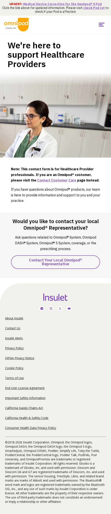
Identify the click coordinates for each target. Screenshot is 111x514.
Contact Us (12, 328)
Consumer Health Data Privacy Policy (30, 428)
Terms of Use (14, 378)
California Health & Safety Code (26, 418)
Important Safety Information (25, 398)
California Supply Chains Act (24, 408)
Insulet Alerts (14, 338)
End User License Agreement (25, 388)
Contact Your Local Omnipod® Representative (55, 262)
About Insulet (14, 318)
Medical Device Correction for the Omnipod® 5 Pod (62, 4)
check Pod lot (94, 8)
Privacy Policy (14, 348)
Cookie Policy (14, 368)
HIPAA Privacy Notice (19, 358)
